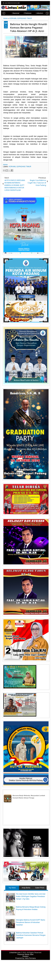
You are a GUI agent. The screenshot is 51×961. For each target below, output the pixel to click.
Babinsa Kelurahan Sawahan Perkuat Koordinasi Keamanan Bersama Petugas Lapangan (31, 935)
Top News (12, 888)
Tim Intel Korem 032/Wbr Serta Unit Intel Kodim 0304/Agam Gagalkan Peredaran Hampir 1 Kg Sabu (30, 896)
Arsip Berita (26, 888)
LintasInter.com (14, 952)
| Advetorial (36, 13)
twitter (37, 3)
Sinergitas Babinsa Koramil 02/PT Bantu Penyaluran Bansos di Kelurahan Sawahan (30, 922)
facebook (40, 3)
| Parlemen (24, 13)
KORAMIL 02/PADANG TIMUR (20, 167)
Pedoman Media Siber (25, 954)
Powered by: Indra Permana (25, 958)
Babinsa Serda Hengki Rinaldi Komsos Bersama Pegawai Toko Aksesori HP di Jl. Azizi (28, 27)
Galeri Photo (39, 888)
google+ (44, 3)
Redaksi (25, 956)
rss (47, 3)
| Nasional (12, 13)
